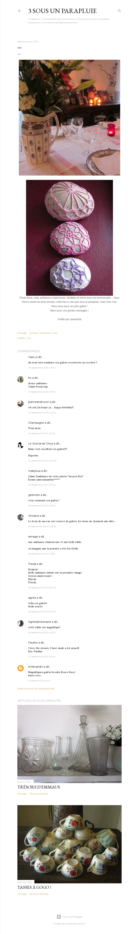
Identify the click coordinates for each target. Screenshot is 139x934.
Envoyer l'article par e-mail (44, 333)
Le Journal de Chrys (40, 443)
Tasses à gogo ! (34, 887)
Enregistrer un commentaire (36, 688)
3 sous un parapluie (62, 11)
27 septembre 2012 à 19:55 (41, 656)
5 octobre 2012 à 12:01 (39, 680)
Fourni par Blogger (69, 917)
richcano (80, 923)
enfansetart (35, 666)
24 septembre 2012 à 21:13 (41, 433)
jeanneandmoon (38, 402)
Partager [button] (22, 333)
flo (29, 377)
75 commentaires (39, 793)
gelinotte (34, 495)
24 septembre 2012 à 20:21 (42, 412)
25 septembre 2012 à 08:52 (42, 526)
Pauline (33, 642)
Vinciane (33, 515)
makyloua (34, 471)
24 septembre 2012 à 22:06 (42, 460)
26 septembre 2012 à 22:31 (41, 632)
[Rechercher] (119, 10)
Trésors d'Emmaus (38, 787)
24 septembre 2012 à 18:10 (42, 367)
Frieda (32, 564)
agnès (32, 597)
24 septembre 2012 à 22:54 (42, 484)
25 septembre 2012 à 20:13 (42, 611)
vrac (28, 338)
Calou (31, 357)
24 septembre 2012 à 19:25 (41, 391)
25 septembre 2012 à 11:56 (41, 553)
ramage (33, 536)
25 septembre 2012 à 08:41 (42, 505)
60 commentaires (39, 894)
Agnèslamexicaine (39, 621)
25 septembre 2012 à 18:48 (42, 587)
